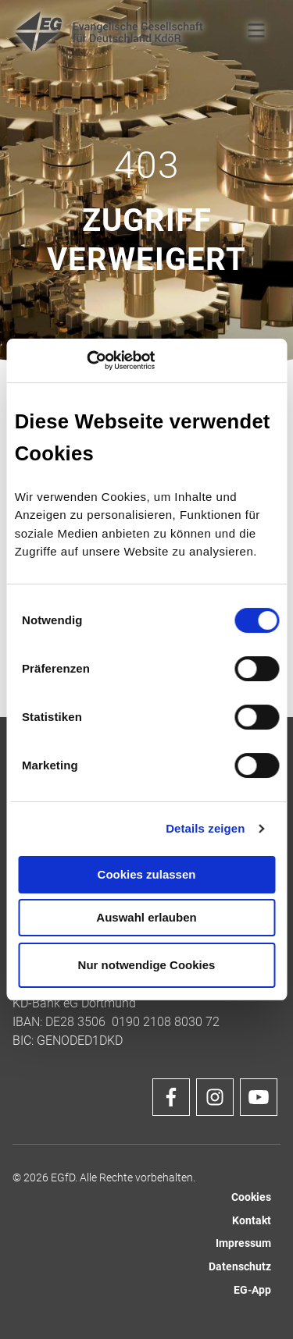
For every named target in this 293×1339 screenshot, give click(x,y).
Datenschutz (240, 1266)
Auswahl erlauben (146, 917)
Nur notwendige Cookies (147, 964)
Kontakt (251, 1220)
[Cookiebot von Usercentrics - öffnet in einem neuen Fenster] (86, 360)
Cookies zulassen (147, 874)
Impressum (243, 1243)
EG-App (252, 1290)
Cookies (251, 1197)
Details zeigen (205, 828)
